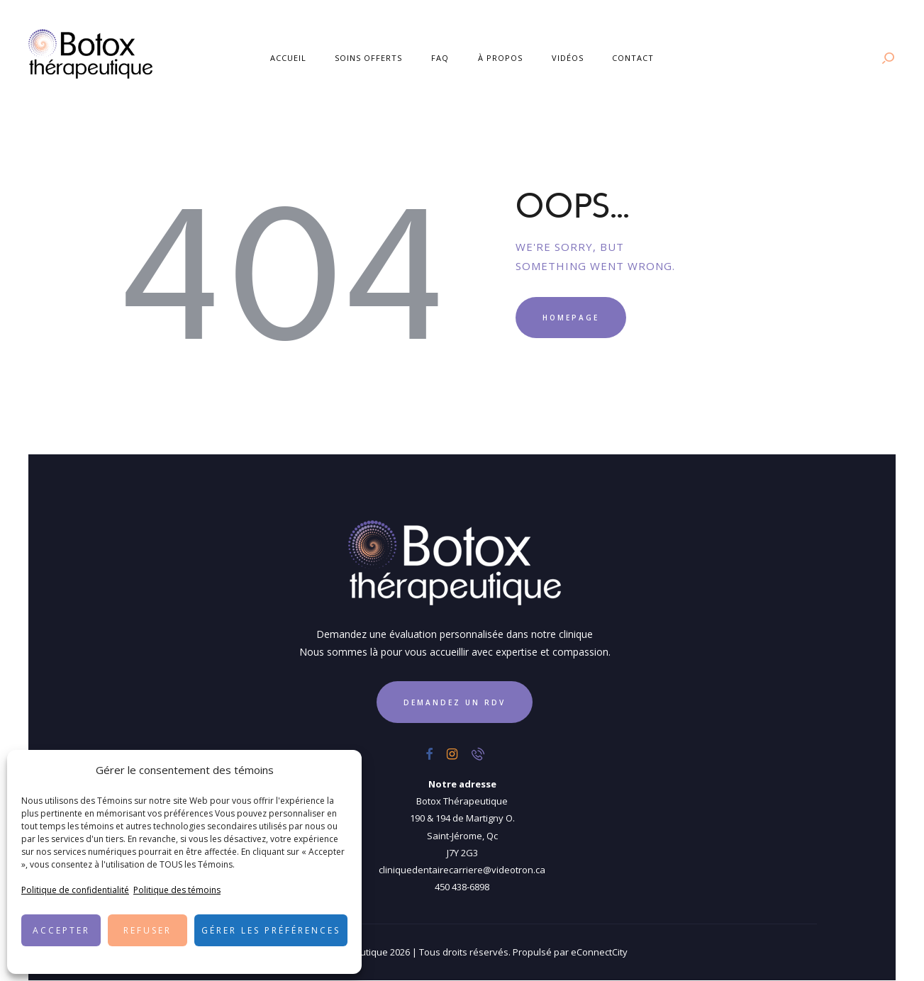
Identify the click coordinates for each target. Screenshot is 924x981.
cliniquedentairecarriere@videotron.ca (462, 869)
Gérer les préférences (270, 930)
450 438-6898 (462, 886)
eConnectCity (599, 952)
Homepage (570, 318)
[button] (340, 770)
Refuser (147, 930)
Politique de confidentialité (75, 890)
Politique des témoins (177, 890)
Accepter (61, 930)
